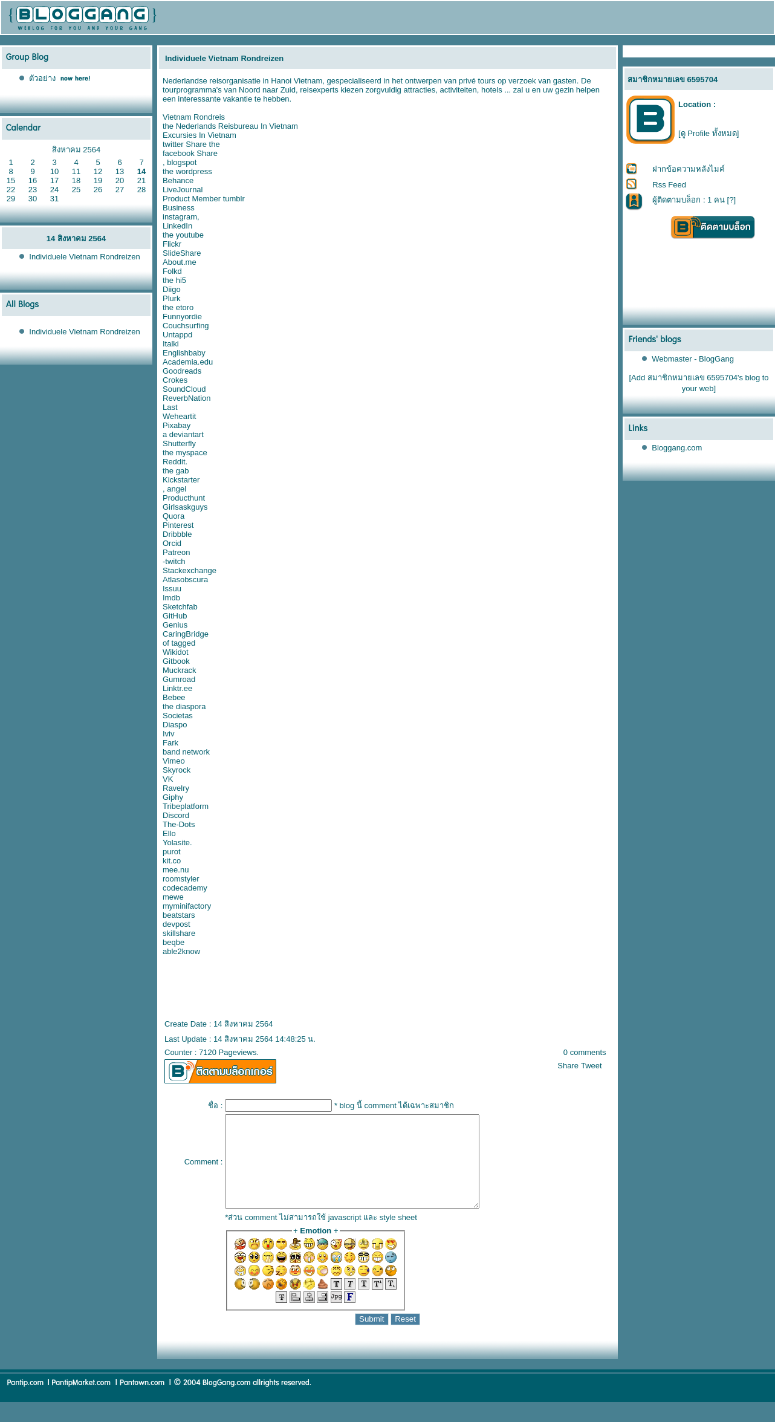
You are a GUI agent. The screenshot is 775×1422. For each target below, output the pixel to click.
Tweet (591, 1065)
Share (568, 1065)
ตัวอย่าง (42, 78)
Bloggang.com (677, 447)
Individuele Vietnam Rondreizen (84, 256)
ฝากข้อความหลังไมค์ (688, 169)
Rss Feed (669, 184)
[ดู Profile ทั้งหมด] (708, 133)
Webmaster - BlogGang (693, 358)
